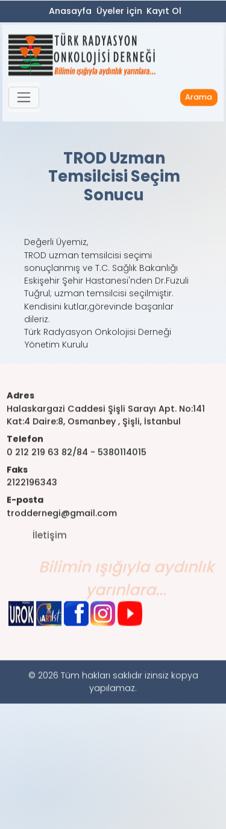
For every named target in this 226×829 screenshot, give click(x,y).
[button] (23, 100)
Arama (198, 100)
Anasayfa (70, 11)
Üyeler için (119, 11)
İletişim (50, 545)
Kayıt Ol (163, 11)
